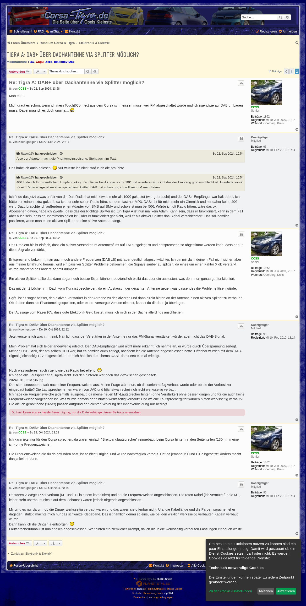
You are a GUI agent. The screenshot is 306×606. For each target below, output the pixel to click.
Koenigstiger (259, 137)
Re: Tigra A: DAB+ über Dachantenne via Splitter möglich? (76, 82)
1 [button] (291, 71)
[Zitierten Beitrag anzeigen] (61, 153)
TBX (31, 62)
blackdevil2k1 (64, 62)
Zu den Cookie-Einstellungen (230, 591)
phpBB (140, 589)
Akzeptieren (286, 591)
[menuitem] (38, 31)
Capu (40, 62)
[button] (286, 71)
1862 (266, 116)
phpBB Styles (164, 579)
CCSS (255, 107)
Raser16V (27, 153)
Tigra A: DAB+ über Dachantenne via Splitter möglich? (73, 54)
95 (264, 146)
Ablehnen (266, 591)
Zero (48, 62)
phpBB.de (169, 593)
